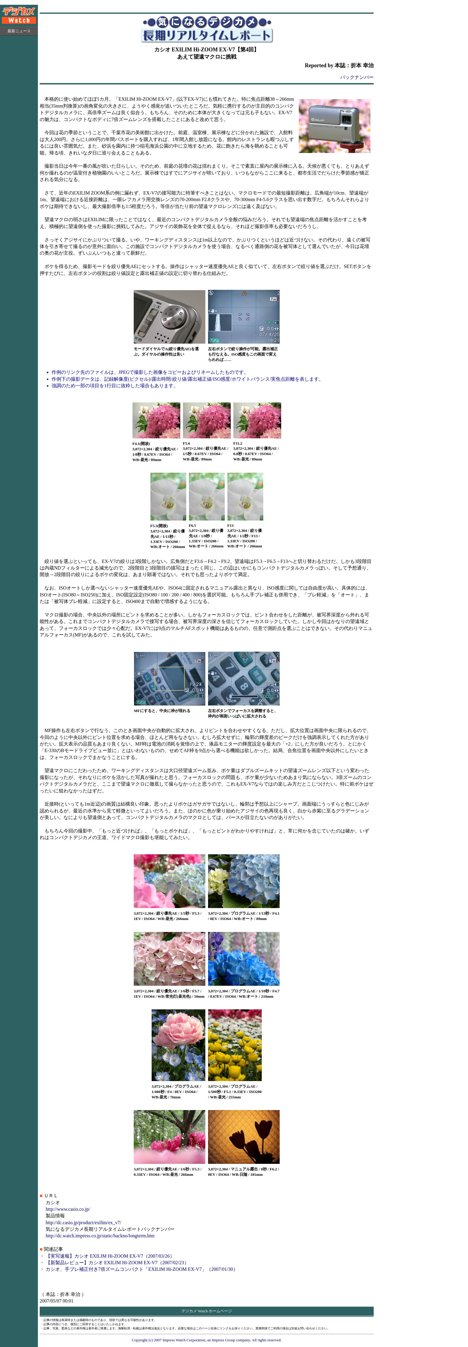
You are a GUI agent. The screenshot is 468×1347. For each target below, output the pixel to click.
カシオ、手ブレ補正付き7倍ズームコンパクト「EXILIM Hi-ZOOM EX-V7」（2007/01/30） (142, 1269)
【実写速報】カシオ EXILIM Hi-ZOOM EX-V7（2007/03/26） (110, 1256)
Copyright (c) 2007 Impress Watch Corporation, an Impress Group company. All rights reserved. (207, 1340)
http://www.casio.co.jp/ (68, 1209)
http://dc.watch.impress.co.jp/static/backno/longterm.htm (100, 1235)
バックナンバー (357, 77)
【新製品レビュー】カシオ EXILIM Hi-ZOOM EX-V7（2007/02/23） (117, 1262)
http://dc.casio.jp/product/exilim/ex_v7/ (83, 1222)
